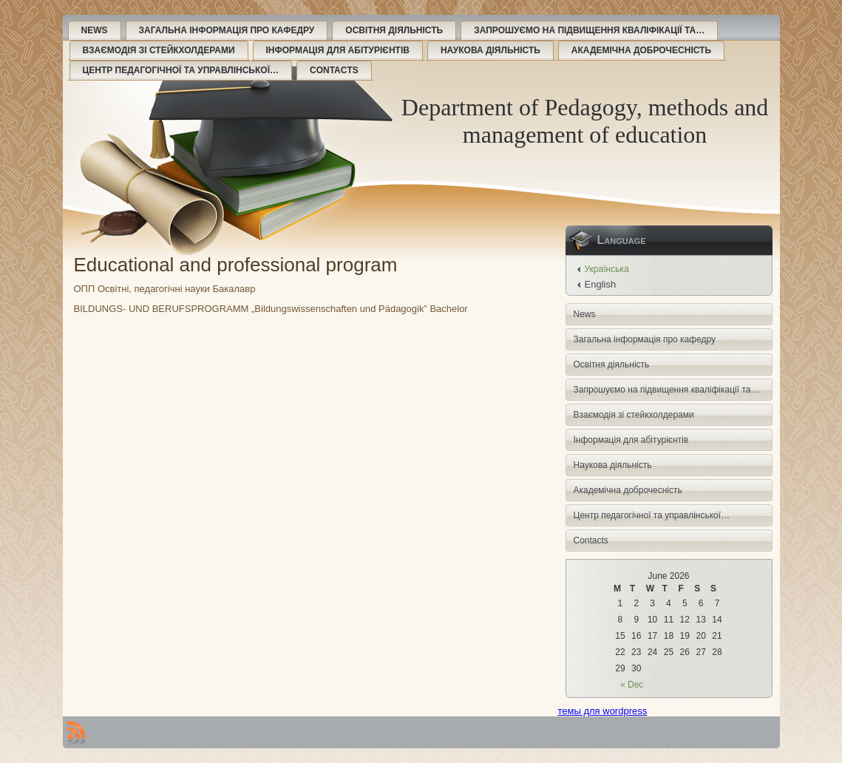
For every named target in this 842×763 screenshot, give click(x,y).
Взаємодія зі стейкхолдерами (159, 50)
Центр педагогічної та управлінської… (181, 70)
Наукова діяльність (490, 50)
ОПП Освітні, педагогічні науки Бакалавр (165, 288)
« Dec (631, 684)
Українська (607, 269)
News (94, 30)
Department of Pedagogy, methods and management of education (584, 121)
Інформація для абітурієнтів (338, 50)
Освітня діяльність (394, 30)
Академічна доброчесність (641, 50)
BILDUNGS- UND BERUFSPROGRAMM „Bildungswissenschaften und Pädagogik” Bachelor (271, 308)
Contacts (334, 70)
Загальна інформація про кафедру (227, 30)
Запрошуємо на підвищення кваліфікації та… (589, 30)
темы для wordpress (603, 710)
